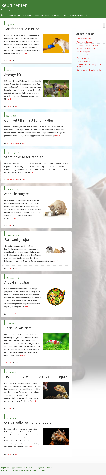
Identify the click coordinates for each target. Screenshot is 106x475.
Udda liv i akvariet (76, 15)
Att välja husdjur (16, 282)
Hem (3, 15)
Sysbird (42, 470)
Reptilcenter (14, 5)
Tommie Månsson (12, 143)
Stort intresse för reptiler (23, 157)
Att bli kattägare (16, 194)
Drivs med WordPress (9, 470)
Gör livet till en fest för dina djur (28, 120)
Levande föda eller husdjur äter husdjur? (51, 15)
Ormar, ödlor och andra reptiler (20, 15)
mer (25, 53)
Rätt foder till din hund (21, 29)
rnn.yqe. (8, 60)
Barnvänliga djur (16, 239)
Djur (88, 15)
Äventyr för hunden (19, 74)
